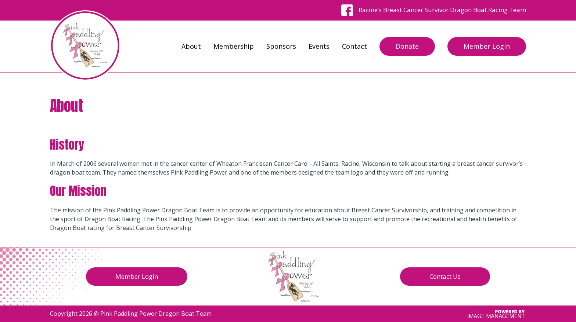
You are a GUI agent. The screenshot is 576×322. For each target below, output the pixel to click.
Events (319, 46)
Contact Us (445, 276)
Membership (233, 46)
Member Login (487, 46)
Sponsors (281, 46)
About (191, 46)
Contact (354, 46)
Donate (407, 46)
